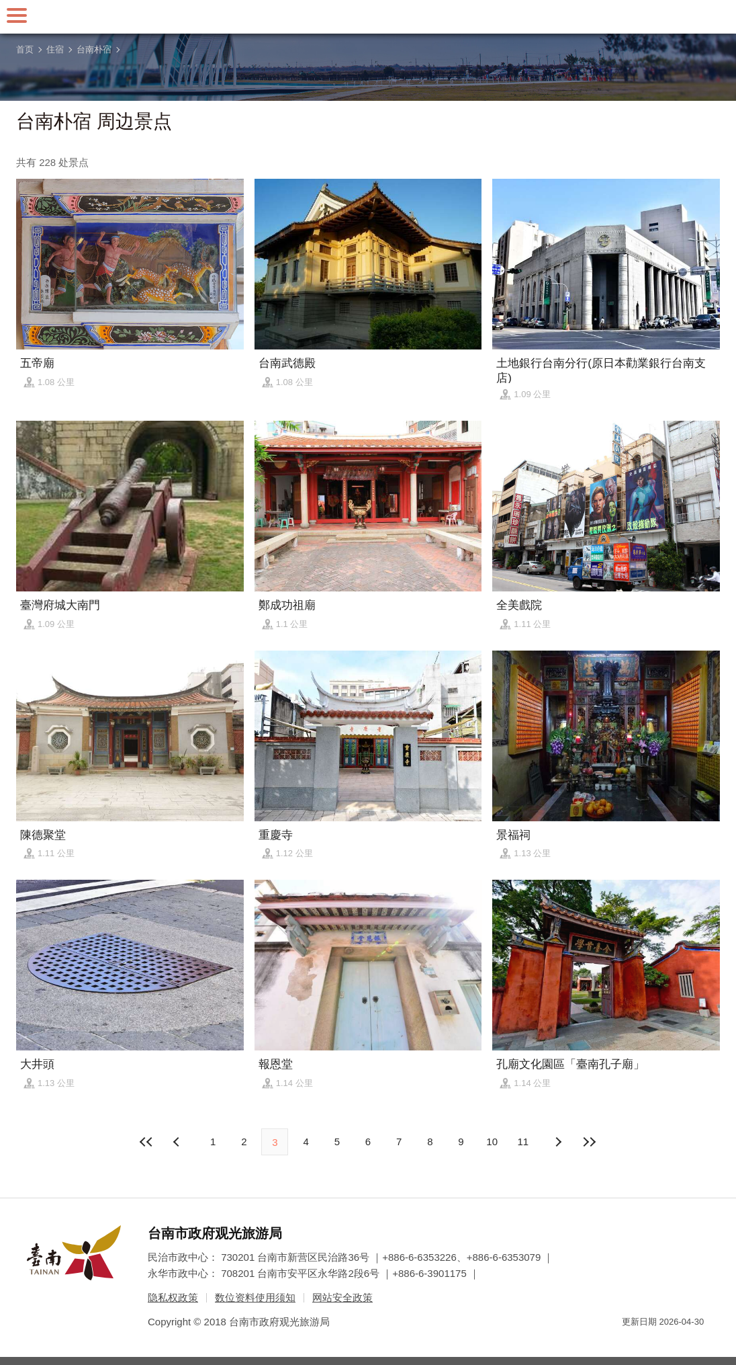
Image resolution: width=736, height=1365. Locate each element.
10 (492, 1141)
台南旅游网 (368, 17)
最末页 (589, 1141)
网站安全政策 (342, 1297)
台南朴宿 (94, 49)
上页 (558, 1141)
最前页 (147, 1141)
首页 (25, 49)
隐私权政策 (173, 1297)
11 (523, 1141)
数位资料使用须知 (255, 1297)
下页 (178, 1141)
